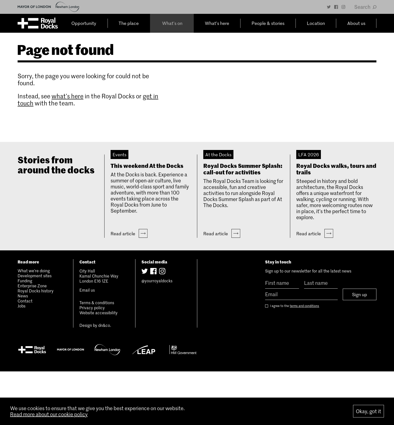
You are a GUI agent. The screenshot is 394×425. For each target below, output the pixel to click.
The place (129, 23)
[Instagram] (343, 7)
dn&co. (104, 378)
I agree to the (292, 359)
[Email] (301, 348)
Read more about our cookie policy (49, 414)
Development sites (35, 329)
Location (316, 23)
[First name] (282, 336)
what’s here (67, 96)
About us (356, 23)
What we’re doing (34, 324)
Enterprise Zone (32, 339)
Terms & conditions (96, 356)
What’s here (216, 23)
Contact (25, 354)
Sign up (359, 348)
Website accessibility (98, 366)
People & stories (268, 23)
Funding (25, 334)
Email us (87, 343)
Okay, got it (368, 411)
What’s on (171, 23)
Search (365, 7)
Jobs (21, 359)
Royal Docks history (36, 344)
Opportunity (84, 23)
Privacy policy (92, 361)
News (23, 349)
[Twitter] (329, 7)
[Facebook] (336, 7)
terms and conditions (304, 359)
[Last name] (321, 336)
